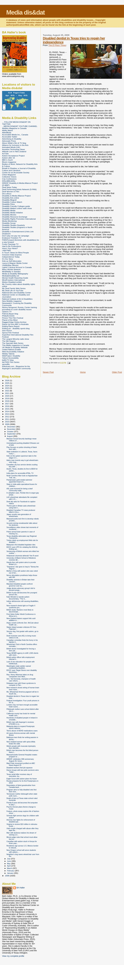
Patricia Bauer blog (10, 314)
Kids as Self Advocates (11, 261)
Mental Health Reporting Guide (15, 278)
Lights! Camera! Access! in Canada (17, 267)
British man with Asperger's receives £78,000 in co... (20, 723)
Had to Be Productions (11, 246)
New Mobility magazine (12, 301)
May (9, 864)
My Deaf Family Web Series (14, 288)
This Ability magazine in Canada (15, 345)
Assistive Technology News (13, 149)
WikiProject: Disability (11, 356)
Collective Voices (9, 177)
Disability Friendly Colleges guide (16, 206)
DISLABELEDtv (8, 181)
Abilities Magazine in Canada (14, 128)
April (9, 866)
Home (83, 372)
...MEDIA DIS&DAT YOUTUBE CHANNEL (19, 126)
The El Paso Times (57, 45)
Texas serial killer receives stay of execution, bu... (19, 775)
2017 (7, 404)
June (9, 861)
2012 (7, 416)
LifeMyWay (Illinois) (10, 265)
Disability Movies (9, 215)
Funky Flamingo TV (10, 244)
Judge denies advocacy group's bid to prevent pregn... (20, 589)
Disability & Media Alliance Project (16, 196)
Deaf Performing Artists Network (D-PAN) (19, 189)
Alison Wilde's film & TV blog (14, 143)
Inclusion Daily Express (12, 255)
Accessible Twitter (9, 137)
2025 (7, 383)
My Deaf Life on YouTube (12, 290)
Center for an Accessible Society (15, 172)
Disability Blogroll (9, 200)
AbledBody (6, 132)
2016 (7, 406)
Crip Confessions (9, 179)
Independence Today (11, 257)
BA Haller (20, 888)
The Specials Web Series (12, 343)
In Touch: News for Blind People (15, 252)
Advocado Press (9, 141)
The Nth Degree (9, 341)
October (10, 432)
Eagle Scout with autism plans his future (21, 779)
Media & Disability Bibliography (15, 274)
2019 (7, 398)
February (11, 871)
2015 (7, 409)
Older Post (117, 372)
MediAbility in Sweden (11, 271)
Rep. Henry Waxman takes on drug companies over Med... (19, 676)
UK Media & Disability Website (15, 347)
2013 (7, 414)
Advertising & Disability (11, 139)
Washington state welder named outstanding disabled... (18, 667)
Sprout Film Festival (10, 333)
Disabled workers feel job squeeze (19, 768)
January (10, 873)
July (9, 859)
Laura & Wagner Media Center (15, 263)
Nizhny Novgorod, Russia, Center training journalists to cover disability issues (19, 308)
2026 (7, 380)
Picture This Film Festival (12, 318)
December (11, 427)
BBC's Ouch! (7, 160)
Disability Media (8, 210)
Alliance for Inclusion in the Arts (15, 145)
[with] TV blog (8, 360)
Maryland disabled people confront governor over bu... (19, 585)
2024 (7, 386)
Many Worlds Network (11, 269)
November (11, 429)
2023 (7, 388)
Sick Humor (7, 330)
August (10, 436)
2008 (7, 876)
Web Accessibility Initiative (13, 352)
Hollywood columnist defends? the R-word (22, 556)
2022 (7, 391)
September (11, 434)
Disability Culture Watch (12, 202)
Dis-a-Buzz (6, 194)
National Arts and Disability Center (16, 293)
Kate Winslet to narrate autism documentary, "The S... (17, 598)
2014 (7, 411)
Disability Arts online (10, 198)
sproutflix (6, 364)
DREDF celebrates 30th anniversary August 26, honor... (20, 760)
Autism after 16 (8, 158)
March (10, 868)
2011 (7, 419)
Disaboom (6, 234)
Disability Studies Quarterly (13, 225)
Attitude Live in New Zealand (14, 151)
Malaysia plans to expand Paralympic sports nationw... (20, 727)
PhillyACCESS (8, 316)
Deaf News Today (9, 187)
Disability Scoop (9, 223)
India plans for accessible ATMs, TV (19, 473)
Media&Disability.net (10, 276)
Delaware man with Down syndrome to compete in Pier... (21, 684)
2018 (7, 401)
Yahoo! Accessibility (10, 358)
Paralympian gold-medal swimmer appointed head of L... (19, 481)
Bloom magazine (9, 162)
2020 (7, 396)
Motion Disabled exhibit (12, 282)
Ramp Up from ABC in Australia (15, 324)
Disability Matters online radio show (17, 208)
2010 (7, 422)
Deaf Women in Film (10, 191)
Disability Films (8, 204)
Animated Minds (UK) (11, 147)
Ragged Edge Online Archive (14, 322)
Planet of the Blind (9, 320)
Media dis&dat (25, 12)
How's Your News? (10, 248)
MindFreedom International (13, 280)
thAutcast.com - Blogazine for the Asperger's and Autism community (16, 367)
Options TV (6, 311)
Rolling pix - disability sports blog (16, 328)
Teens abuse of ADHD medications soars (21, 731)
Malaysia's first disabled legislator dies (20, 545)
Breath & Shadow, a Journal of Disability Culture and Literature (19, 169)
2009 (7, 424)
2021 (7, 393)
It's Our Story (7, 259)
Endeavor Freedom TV (11, 238)
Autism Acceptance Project (13, 156)
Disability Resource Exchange (14, 217)
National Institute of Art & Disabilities (17, 299)
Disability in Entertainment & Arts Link (18, 231)
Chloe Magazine (9, 175)
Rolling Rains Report (10, 326)
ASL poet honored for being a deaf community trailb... (19, 489)
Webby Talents (8, 354)
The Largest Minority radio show (15, 339)
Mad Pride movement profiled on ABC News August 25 (20, 764)
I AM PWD (6, 250)
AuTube (5, 153)
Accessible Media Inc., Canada (15, 135)
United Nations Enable (11, 349)
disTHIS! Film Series (10, 362)
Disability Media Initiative (12, 212)
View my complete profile (13, 956)
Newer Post (48, 372)
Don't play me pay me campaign (15, 236)
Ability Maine (7, 130)
